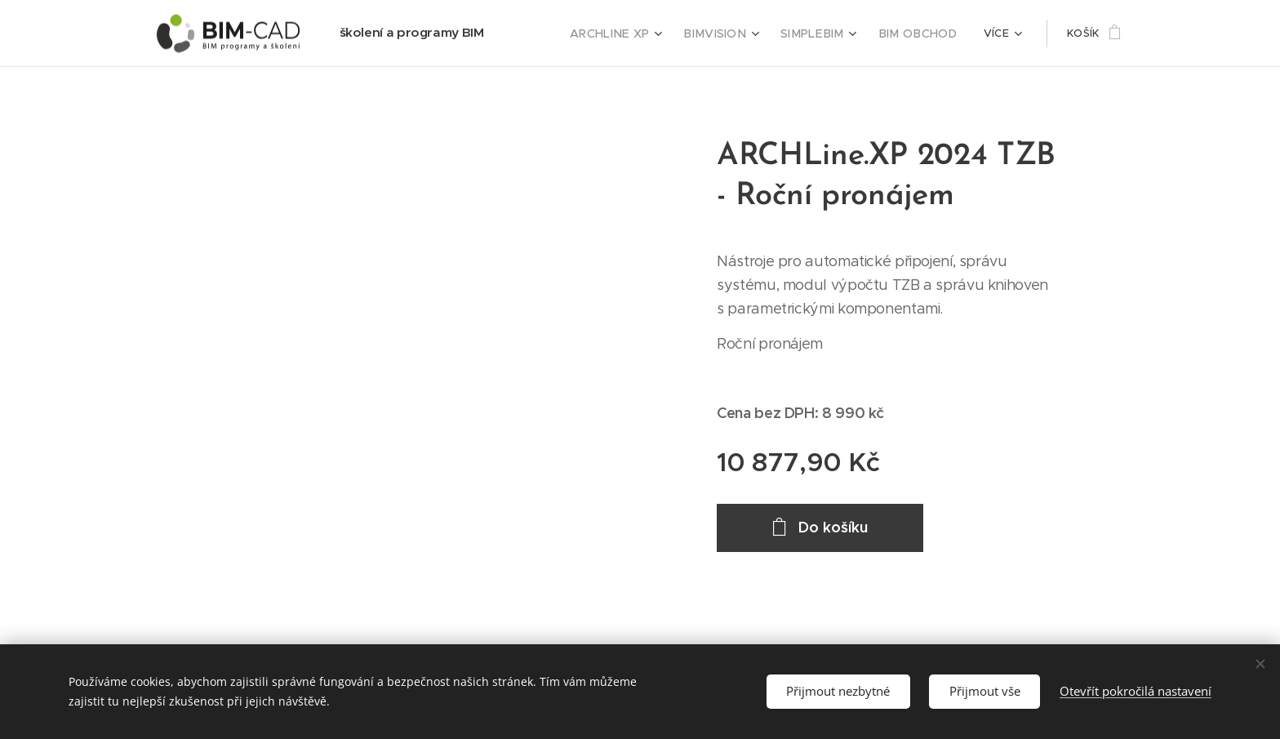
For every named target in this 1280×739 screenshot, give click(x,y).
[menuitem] (638, 33)
